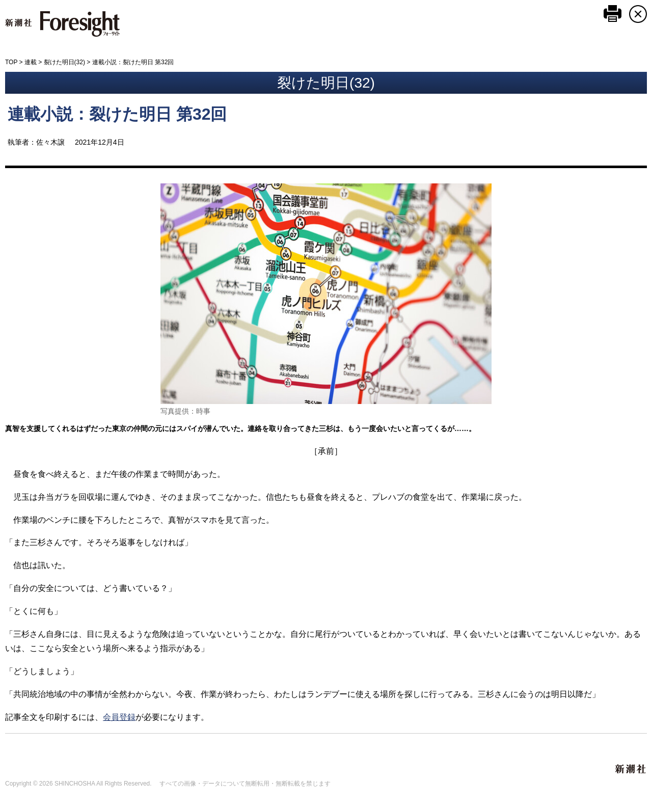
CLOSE (638, 14)
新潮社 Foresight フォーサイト (62, 24)
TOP (11, 62)
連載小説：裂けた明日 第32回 (117, 114)
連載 (30, 62)
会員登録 (119, 717)
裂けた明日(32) (64, 62)
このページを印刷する (612, 13)
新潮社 (631, 769)
